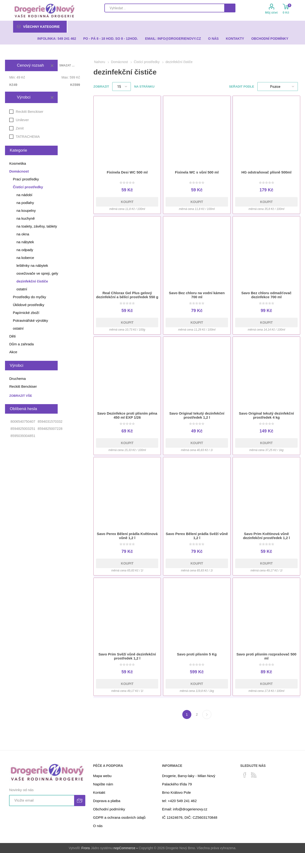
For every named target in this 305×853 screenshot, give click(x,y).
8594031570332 (50, 421)
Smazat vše (67, 65)
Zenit (20, 128)
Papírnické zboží (26, 313)
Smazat (52, 65)
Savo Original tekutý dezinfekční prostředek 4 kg (266, 415)
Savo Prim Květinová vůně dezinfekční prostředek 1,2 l (266, 536)
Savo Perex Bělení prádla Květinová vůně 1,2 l (127, 536)
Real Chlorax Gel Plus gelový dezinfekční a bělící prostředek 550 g (127, 295)
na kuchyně (25, 218)
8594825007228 (50, 429)
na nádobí (24, 195)
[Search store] (164, 8)
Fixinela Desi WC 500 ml (127, 172)
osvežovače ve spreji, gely (37, 273)
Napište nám (103, 784)
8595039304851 (22, 436)
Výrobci (23, 97)
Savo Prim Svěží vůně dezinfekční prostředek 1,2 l (127, 656)
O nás (98, 826)
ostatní (21, 289)
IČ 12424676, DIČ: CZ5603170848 (189, 817)
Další (206, 714)
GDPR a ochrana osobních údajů (119, 817)
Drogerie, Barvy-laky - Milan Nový (188, 776)
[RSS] (254, 775)
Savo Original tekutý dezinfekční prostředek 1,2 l (196, 415)
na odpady (24, 250)
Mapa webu (102, 776)
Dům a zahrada (21, 344)
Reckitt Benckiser (29, 111)
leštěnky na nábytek (32, 265)
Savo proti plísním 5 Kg (197, 654)
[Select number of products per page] (121, 86)
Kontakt (99, 792)
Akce (13, 352)
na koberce (25, 258)
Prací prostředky (26, 179)
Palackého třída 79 (177, 784)
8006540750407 (22, 421)
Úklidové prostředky (28, 305)
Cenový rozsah (30, 65)
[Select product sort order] (277, 86)
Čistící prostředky (28, 187)
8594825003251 (22, 429)
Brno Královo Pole (176, 792)
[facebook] (245, 775)
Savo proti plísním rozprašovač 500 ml (266, 656)
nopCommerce (124, 848)
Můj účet (271, 12)
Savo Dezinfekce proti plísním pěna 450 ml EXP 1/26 (127, 415)
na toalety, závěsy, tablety (36, 226)
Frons (85, 848)
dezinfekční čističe (32, 281)
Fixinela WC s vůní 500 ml (197, 172)
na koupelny (26, 210)
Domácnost (19, 171)
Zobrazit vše (20, 395)
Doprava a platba (106, 801)
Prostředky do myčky (29, 297)
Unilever (22, 120)
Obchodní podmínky (109, 809)
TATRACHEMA (28, 136)
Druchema (17, 379)
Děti (12, 336)
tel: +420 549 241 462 (179, 801)
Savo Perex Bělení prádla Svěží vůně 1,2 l (197, 536)
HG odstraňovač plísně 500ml (266, 172)
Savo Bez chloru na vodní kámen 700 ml (197, 295)
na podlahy (25, 203)
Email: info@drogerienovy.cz (184, 809)
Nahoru (99, 62)
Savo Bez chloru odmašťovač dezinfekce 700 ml (266, 295)
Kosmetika (17, 163)
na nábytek (25, 242)
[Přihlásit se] (41, 800)
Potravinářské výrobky (30, 320)
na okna (22, 234)
